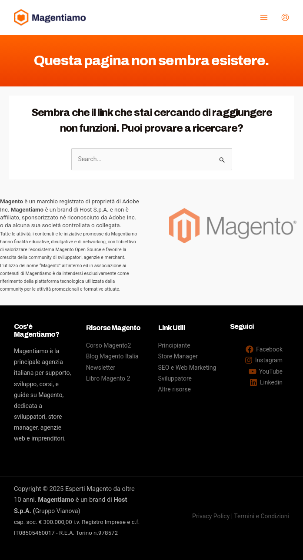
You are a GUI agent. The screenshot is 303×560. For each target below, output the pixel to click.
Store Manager (178, 356)
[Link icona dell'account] (285, 17)
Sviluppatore (175, 378)
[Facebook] (264, 349)
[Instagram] (264, 360)
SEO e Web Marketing (187, 367)
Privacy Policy (211, 516)
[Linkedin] (266, 382)
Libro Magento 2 (108, 378)
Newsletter (100, 367)
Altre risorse (174, 389)
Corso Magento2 (108, 345)
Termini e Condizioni (261, 516)
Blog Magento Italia (112, 356)
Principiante (174, 345)
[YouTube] (266, 371)
